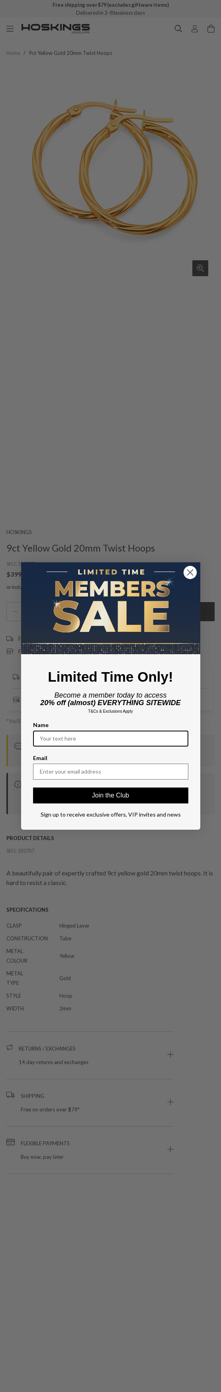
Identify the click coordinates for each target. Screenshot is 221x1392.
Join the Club (110, 795)
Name (41, 724)
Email (40, 757)
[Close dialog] (190, 572)
